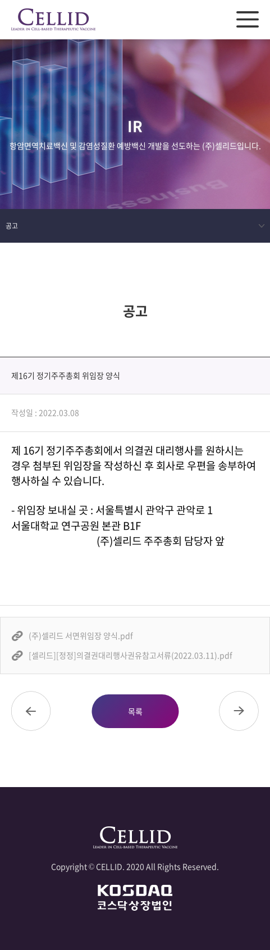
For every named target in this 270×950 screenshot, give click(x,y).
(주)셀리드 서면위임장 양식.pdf (81, 635)
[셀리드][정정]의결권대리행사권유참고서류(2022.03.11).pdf (130, 655)
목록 (135, 711)
